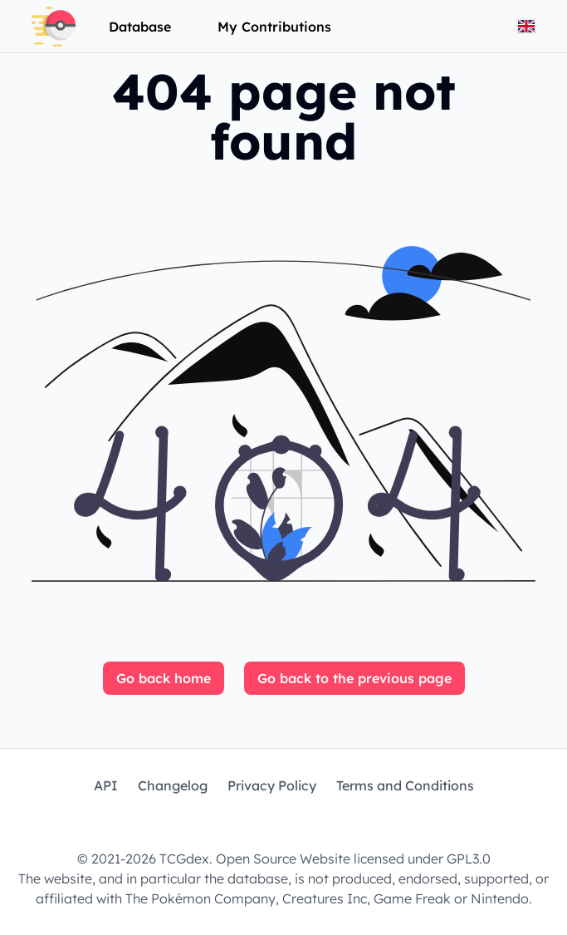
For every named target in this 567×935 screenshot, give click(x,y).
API (106, 785)
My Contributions (274, 26)
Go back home (163, 678)
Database (140, 26)
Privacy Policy (271, 785)
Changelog (173, 785)
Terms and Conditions (405, 785)
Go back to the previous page (354, 678)
